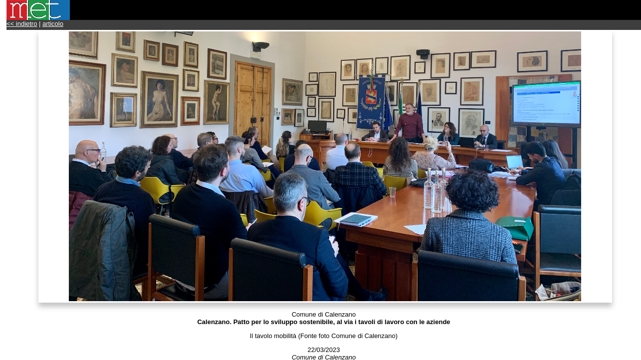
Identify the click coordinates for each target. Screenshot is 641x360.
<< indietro (21, 23)
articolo (52, 23)
